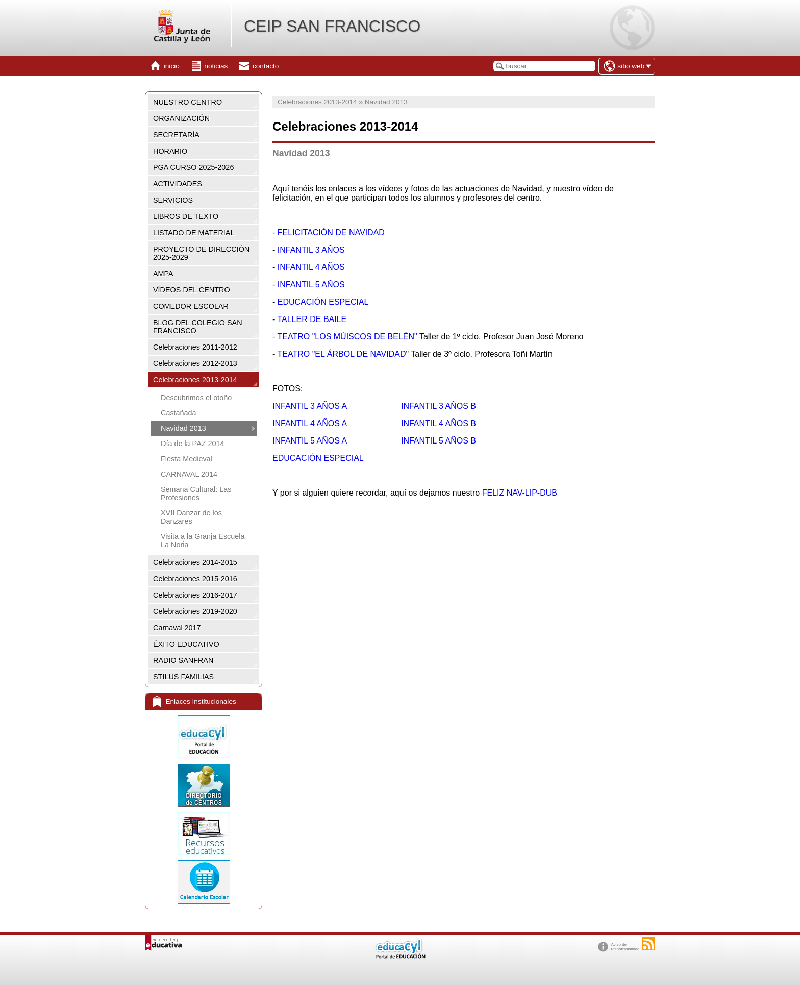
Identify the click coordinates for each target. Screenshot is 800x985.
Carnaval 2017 (177, 628)
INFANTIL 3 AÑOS (311, 249)
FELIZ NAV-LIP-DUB (519, 492)
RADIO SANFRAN (183, 660)
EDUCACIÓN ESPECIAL (321, 302)
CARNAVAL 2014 (189, 474)
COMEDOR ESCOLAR (191, 306)
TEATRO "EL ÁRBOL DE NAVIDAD (341, 354)
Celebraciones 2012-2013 (195, 363)
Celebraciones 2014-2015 (195, 562)
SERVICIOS (173, 200)
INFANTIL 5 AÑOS (309, 284)
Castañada (178, 413)
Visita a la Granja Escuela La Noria (203, 540)
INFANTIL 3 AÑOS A (310, 406)
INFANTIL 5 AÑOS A (309, 440)
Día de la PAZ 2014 (192, 443)
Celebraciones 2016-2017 (195, 595)
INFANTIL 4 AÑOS (311, 267)
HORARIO (170, 151)
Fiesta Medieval (186, 459)
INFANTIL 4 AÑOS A (309, 423)
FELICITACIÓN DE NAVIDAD (331, 232)
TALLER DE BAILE (311, 319)
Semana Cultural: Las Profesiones (196, 493)
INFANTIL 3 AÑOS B (438, 406)
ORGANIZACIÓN (181, 118)
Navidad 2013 (183, 428)
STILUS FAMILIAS (183, 677)
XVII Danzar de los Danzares (191, 517)
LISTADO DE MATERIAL (193, 233)
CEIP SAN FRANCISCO (332, 26)
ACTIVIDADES (177, 184)
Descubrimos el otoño (196, 397)
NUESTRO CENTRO (187, 102)
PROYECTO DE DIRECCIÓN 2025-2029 (201, 253)
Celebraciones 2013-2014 (195, 380)
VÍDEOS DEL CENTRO (191, 290)
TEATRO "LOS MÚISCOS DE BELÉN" (347, 336)
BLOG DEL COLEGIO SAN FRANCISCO (197, 326)
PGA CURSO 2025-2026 (193, 167)
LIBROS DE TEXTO (185, 216)
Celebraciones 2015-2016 (195, 579)
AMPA (163, 273)
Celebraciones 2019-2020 (195, 611)
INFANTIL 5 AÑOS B (438, 440)
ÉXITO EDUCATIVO (186, 644)
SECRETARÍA (176, 135)
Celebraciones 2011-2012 (195, 347)
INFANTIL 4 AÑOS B (438, 423)
